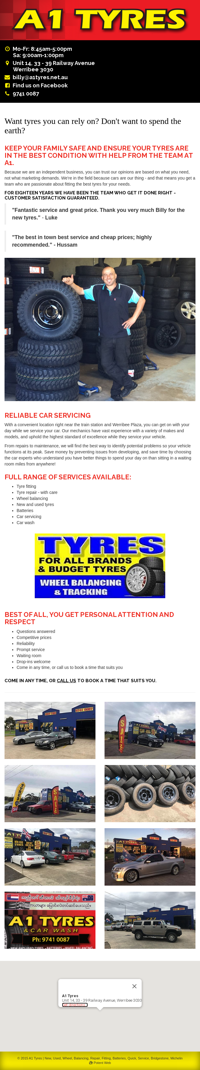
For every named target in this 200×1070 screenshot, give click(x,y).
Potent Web (100, 1063)
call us (66, 680)
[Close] (134, 986)
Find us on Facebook (40, 85)
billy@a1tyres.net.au (40, 77)
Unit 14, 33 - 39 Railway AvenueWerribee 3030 (50, 66)
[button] (100, 1016)
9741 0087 (26, 93)
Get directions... (75, 1005)
